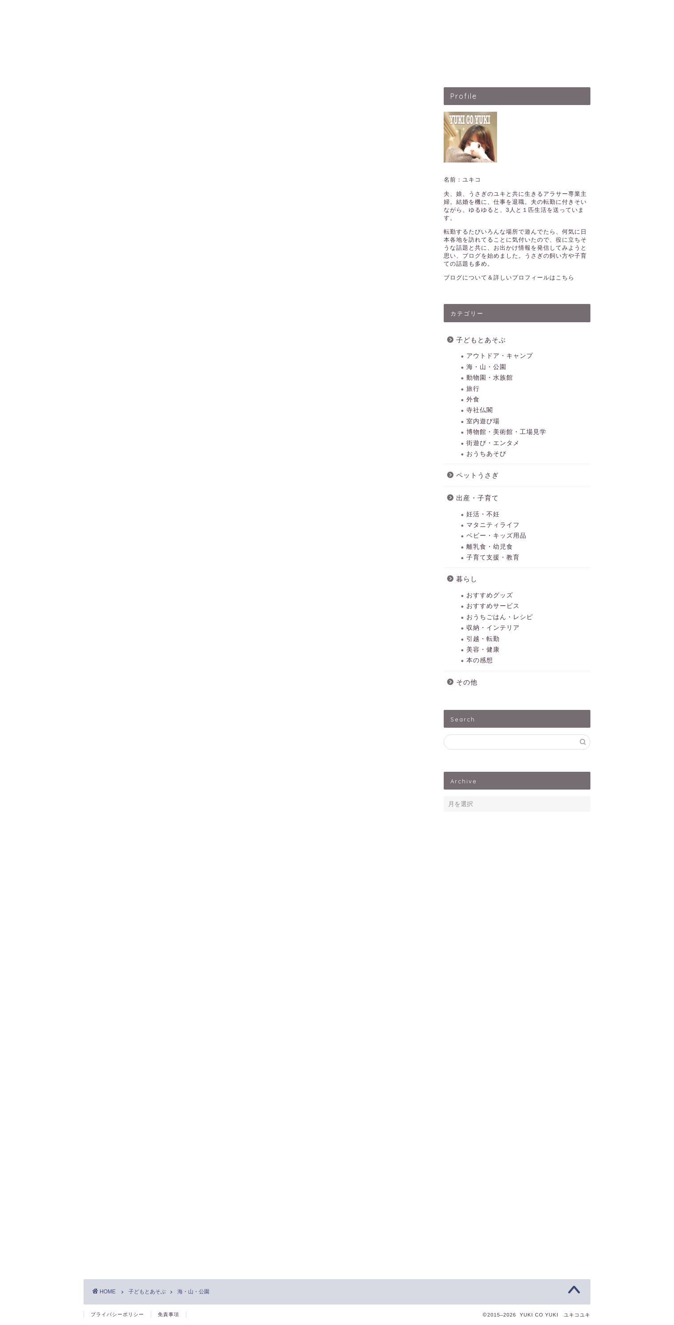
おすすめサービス (493, 606)
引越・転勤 (483, 639)
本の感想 (479, 660)
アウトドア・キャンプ (499, 356)
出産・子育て (395, 64)
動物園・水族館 (489, 377)
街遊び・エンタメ (493, 443)
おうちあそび (486, 453)
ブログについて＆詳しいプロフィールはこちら (509, 277)
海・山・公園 (486, 367)
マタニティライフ (493, 525)
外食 (473, 399)
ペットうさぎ (330, 64)
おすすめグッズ (489, 595)
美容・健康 (483, 649)
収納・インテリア (493, 627)
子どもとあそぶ (262, 64)
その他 (466, 682)
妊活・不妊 (483, 514)
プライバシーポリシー (117, 1314)
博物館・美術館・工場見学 (506, 432)
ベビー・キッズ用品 (496, 535)
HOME (204, 64)
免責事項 (168, 1314)
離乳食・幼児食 (489, 546)
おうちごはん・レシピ (499, 617)
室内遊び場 (483, 421)
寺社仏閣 (479, 410)
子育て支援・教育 (493, 557)
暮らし (466, 579)
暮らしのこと (460, 64)
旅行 (473, 388)
